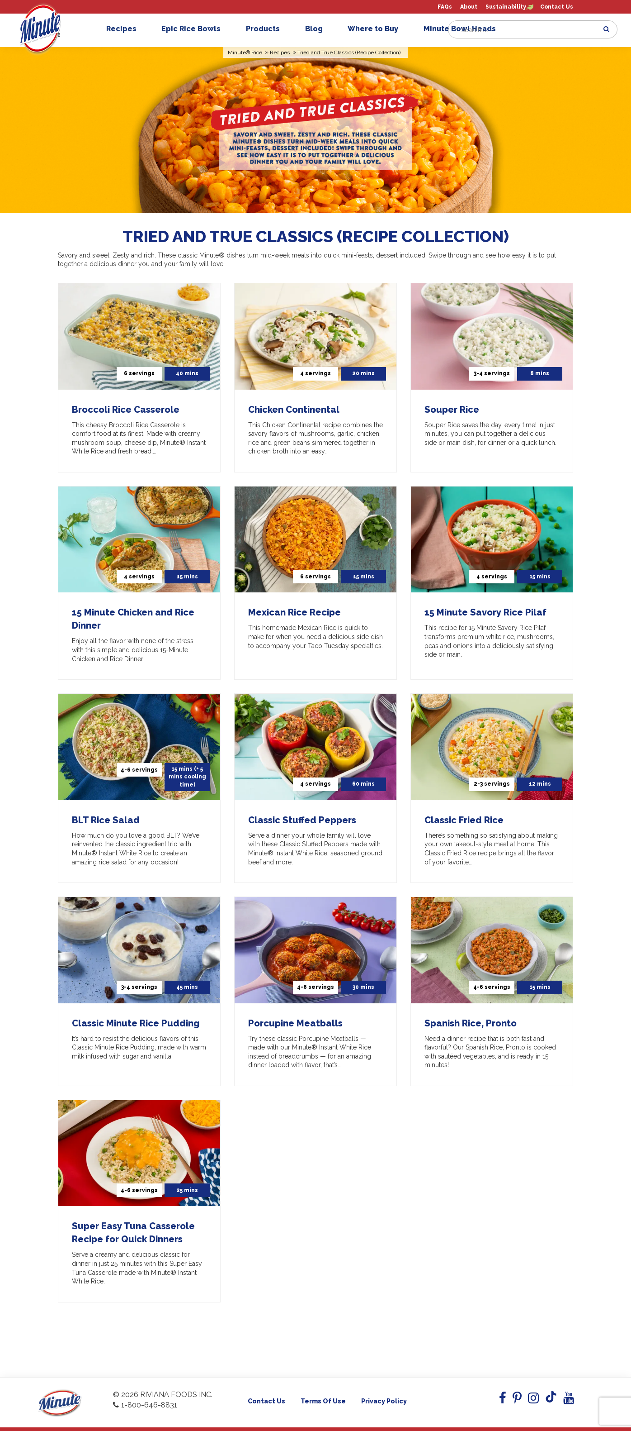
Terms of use (323, 1401)
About (468, 7)
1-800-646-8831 (145, 1405)
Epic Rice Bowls (195, 28)
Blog (318, 28)
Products (267, 28)
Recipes (126, 28)
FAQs (445, 7)
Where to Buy (377, 28)
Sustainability (505, 7)
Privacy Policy (384, 1401)
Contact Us (556, 7)
